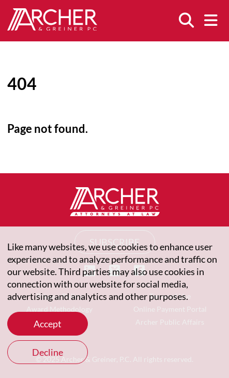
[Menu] (211, 20)
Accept (48, 323)
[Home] (52, 27)
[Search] (186, 20)
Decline (47, 352)
